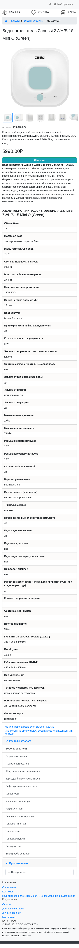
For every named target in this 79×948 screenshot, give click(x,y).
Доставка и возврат (13, 908)
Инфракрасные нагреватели (21, 786)
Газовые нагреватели (17, 763)
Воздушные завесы (16, 756)
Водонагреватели (33, 20)
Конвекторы (12, 793)
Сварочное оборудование (20, 816)
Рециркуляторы (14, 808)
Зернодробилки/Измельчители (22, 778)
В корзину (39, 160)
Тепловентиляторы (16, 823)
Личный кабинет (11, 913)
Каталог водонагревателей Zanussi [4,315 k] (29, 726)
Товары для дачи (15, 838)
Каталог (15, 20)
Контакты (7, 891)
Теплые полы (13, 831)
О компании (9, 887)
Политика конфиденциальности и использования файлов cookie (38, 896)
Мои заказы (9, 917)
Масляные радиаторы (17, 801)
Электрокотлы (13, 846)
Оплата (6, 904)
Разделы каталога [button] (20, 741)
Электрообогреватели (17, 853)
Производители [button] (18, 863)
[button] (64, 4)
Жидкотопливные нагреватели (22, 771)
